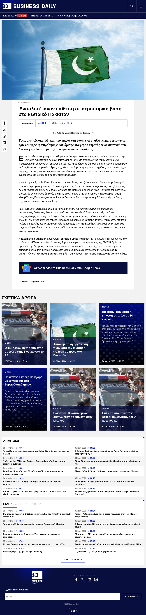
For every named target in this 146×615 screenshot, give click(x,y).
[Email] (62, 596)
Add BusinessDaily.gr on (76, 133)
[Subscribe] (130, 597)
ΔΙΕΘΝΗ (42, 123)
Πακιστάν (24, 281)
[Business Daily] (37, 577)
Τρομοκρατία (38, 281)
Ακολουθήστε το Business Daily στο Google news (63, 268)
